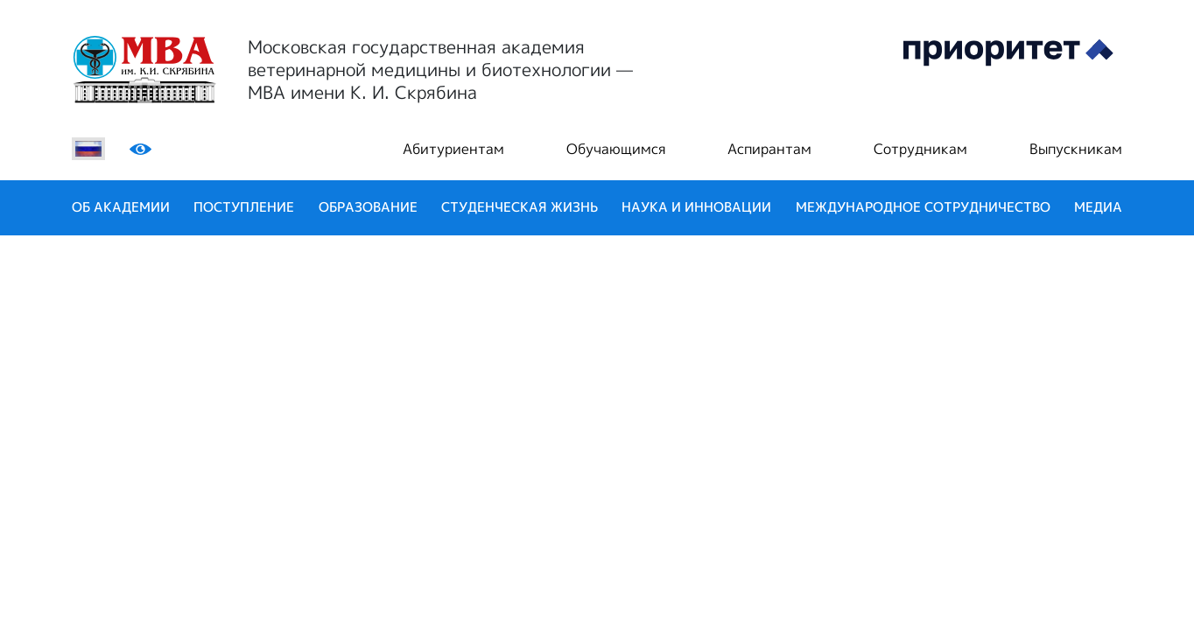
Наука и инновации (696, 207)
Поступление (243, 207)
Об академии (121, 207)
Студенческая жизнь (519, 207)
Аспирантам (769, 148)
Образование (368, 207)
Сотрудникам (920, 148)
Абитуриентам (453, 148)
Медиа (1098, 207)
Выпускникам (1075, 148)
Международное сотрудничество (923, 207)
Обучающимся (615, 148)
